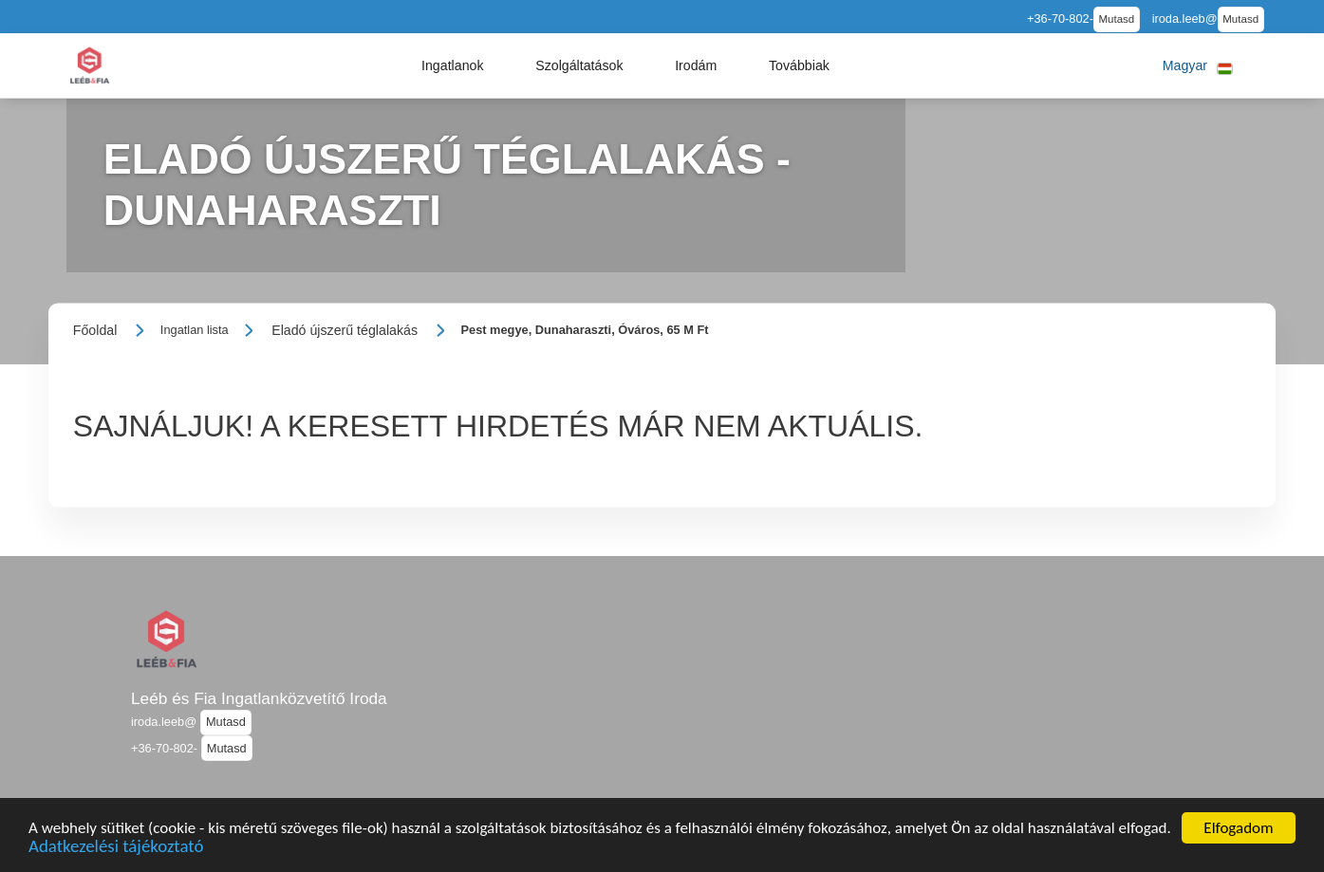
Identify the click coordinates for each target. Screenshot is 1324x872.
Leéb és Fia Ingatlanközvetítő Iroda (259, 698)
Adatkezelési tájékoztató (115, 850)
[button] (452, 65)
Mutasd (1117, 19)
